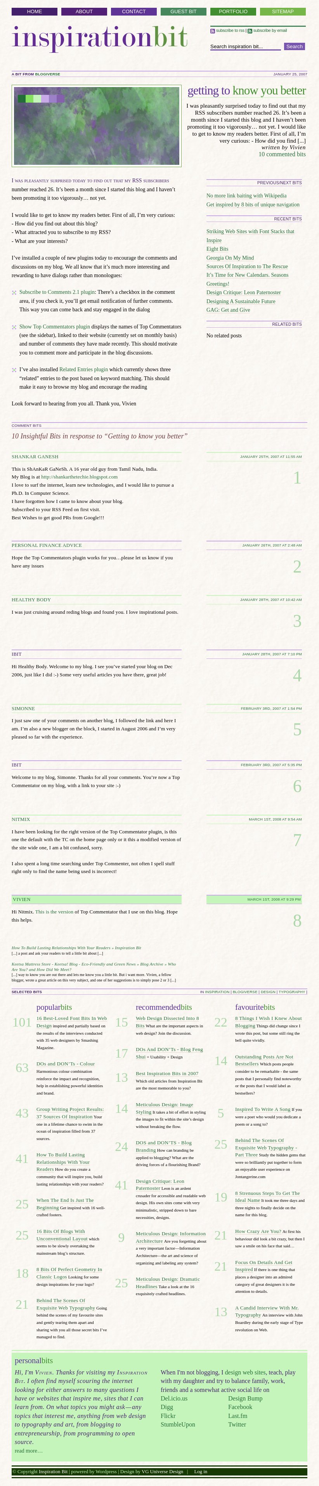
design (268, 992)
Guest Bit (183, 11)
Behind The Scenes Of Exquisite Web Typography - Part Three (266, 1147)
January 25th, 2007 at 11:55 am (271, 456)
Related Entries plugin (83, 369)
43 (22, 1113)
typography (292, 992)
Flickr (168, 1416)
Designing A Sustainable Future (241, 301)
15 (121, 1022)
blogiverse (47, 74)
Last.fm (237, 1416)
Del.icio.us (174, 1398)
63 (22, 1067)
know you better (246, 90)
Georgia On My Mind (230, 258)
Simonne (23, 708)
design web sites (245, 1372)
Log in (200, 1471)
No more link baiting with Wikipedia (246, 196)
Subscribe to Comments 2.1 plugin (57, 292)
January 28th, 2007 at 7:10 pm (272, 654)
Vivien (22, 899)
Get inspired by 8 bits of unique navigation (253, 205)
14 (121, 1108)
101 (22, 1022)
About (84, 11)
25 (22, 1204)
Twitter (237, 1424)
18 (22, 1273)
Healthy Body (31, 599)
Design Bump (245, 1398)
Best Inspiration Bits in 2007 (167, 1073)
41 (22, 1158)
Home (34, 11)
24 (121, 1146)
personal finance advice (47, 545)
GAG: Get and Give (228, 310)
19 (220, 1197)
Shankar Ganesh (35, 456)
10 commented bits (282, 154)
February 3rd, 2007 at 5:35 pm (271, 765)
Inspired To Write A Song (263, 1109)
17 (121, 1053)
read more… (29, 1451)
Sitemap (283, 11)
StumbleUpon (178, 1424)
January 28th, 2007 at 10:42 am (271, 599)
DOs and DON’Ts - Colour (65, 1064)
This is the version (54, 912)
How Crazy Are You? (258, 1231)
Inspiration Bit (99, 39)
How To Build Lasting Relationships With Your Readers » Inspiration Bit (76, 947)
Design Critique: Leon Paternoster (243, 292)
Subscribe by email (267, 30)
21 (22, 1304)
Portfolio (233, 11)
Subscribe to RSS (227, 30)
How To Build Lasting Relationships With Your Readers (63, 1162)
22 (220, 1022)
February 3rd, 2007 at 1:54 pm (271, 708)
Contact (134, 11)
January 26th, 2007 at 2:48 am (272, 545)
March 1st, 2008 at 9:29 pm (274, 899)
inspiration (217, 992)
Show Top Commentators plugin (54, 327)
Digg (167, 1407)
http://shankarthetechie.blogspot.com (79, 477)
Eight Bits (217, 249)
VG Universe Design (162, 1471)
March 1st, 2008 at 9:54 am (275, 819)
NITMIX (21, 819)
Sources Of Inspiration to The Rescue (247, 266)
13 (121, 1077)
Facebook (240, 1407)
